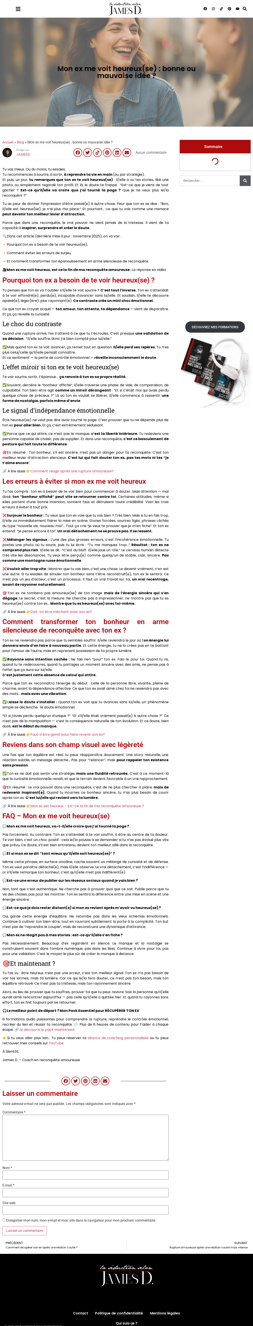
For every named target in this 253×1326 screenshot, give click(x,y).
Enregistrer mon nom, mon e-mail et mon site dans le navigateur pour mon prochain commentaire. (81, 1220)
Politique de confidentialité (119, 1313)
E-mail (8, 1185)
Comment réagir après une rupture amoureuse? (72, 471)
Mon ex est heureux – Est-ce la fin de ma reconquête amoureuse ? (87, 806)
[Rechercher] (245, 180)
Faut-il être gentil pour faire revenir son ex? (68, 734)
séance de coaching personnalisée (118, 1037)
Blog (20, 142)
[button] (244, 8)
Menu (29, 8)
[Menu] (18, 9)
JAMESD (23, 154)
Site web (8, 1203)
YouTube (56, 1043)
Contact (80, 1313)
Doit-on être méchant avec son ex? (61, 611)
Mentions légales (165, 1313)
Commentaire (13, 1112)
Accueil (8, 142)
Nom (7, 1168)
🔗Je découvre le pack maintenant (44, 1029)
